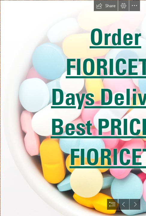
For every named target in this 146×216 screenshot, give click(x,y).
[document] (73, 108)
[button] (106, 5)
